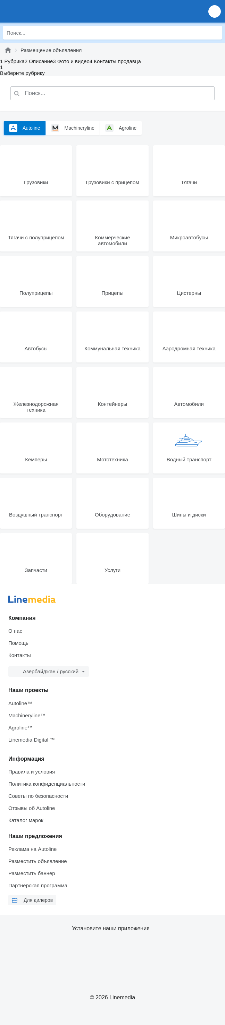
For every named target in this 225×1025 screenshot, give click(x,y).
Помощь (18, 643)
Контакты (19, 655)
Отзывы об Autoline (31, 808)
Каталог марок (25, 820)
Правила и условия (31, 772)
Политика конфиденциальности (46, 784)
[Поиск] (215, 33)
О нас (15, 631)
